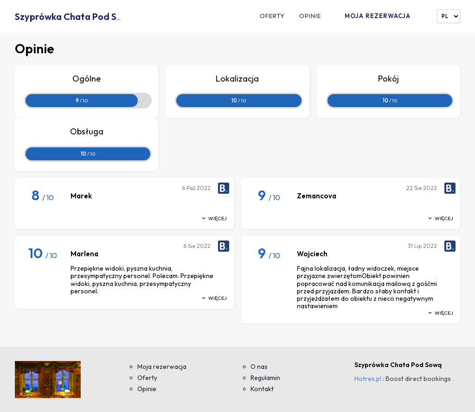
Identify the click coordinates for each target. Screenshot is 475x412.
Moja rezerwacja (378, 15)
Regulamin (265, 378)
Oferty (272, 16)
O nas (259, 366)
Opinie (310, 16)
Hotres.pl (367, 378)
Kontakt (262, 389)
